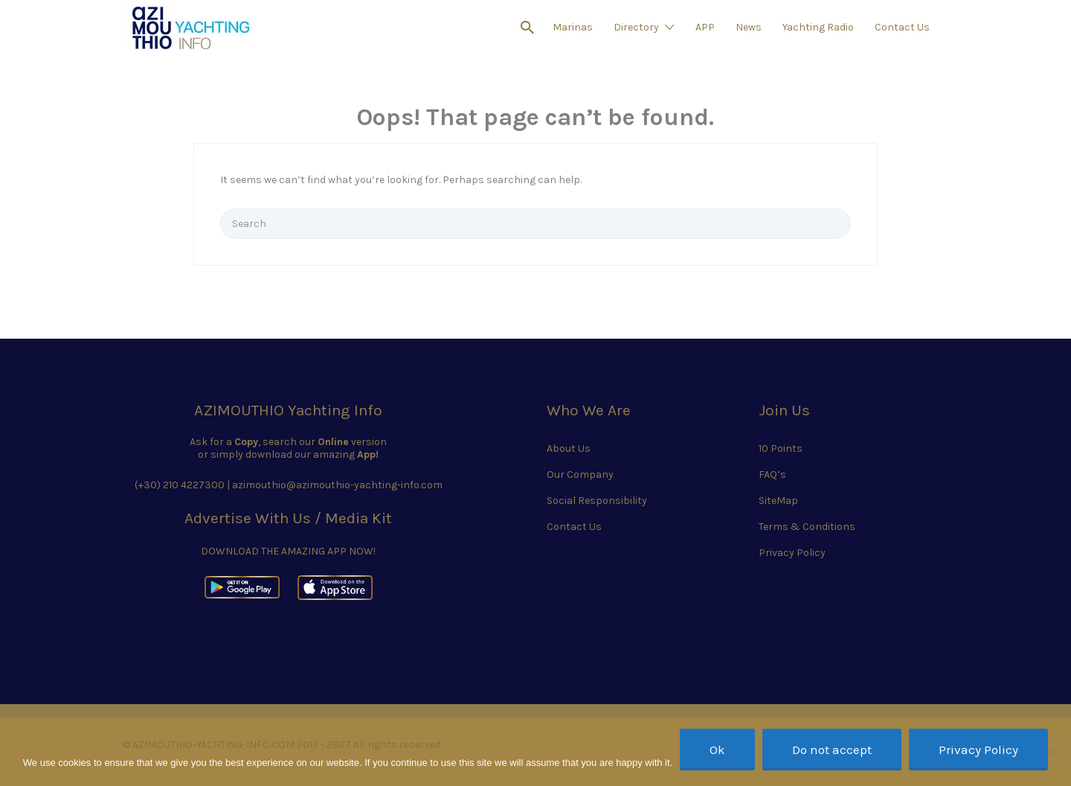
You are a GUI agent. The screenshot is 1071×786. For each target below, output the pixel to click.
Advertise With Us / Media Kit (288, 518)
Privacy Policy (792, 552)
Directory (636, 27)
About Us (569, 448)
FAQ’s (772, 474)
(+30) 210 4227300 (180, 485)
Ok (717, 749)
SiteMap (778, 500)
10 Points (781, 448)
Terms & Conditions (807, 526)
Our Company (580, 474)
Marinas (573, 27)
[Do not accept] (1052, 751)
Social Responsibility (597, 500)
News (749, 27)
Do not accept (832, 749)
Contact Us (902, 27)
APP (705, 27)
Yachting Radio (818, 27)
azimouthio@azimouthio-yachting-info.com (337, 485)
